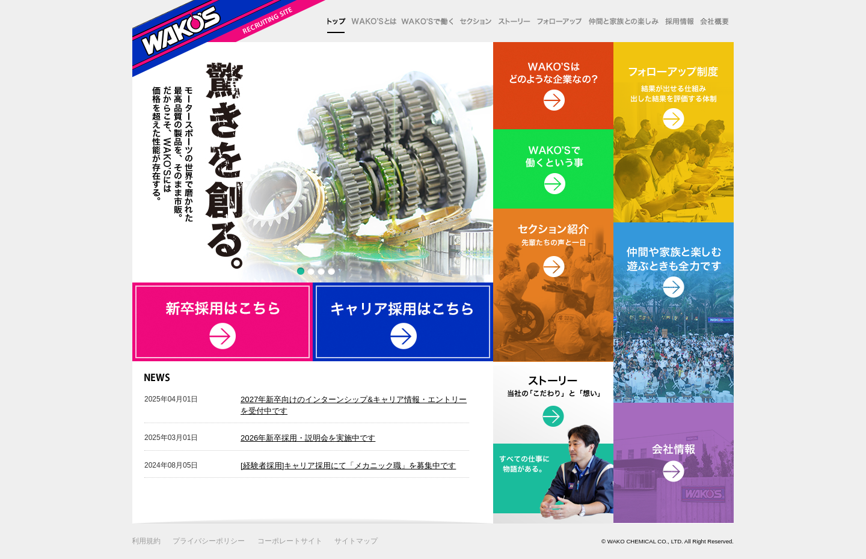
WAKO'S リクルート (229, 39)
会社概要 (713, 21)
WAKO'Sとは (371, 21)
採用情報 (676, 21)
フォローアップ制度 (556, 21)
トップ (336, 21)
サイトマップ (356, 541)
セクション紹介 (472, 21)
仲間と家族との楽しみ (620, 21)
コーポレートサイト (289, 541)
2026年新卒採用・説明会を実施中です (308, 437)
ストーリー (511, 21)
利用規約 (146, 541)
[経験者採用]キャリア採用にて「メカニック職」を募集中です (348, 465)
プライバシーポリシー (209, 541)
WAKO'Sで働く (424, 21)
